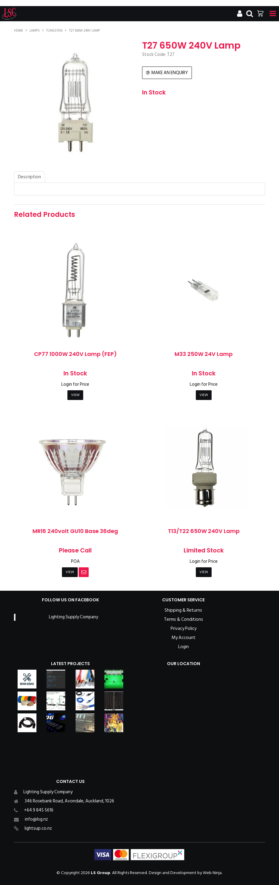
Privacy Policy (183, 629)
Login (183, 647)
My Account (184, 638)
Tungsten (54, 30)
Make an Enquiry (169, 73)
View (75, 395)
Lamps (34, 30)
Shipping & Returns (183, 610)
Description (29, 177)
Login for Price (75, 384)
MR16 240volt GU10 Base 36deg (75, 531)
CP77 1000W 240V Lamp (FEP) (75, 354)
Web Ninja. (213, 872)
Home (18, 30)
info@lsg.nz (36, 819)
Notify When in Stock (84, 572)
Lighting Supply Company (73, 617)
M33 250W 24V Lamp (204, 354)
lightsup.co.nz (38, 828)
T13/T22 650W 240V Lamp (204, 531)
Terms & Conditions (183, 620)
